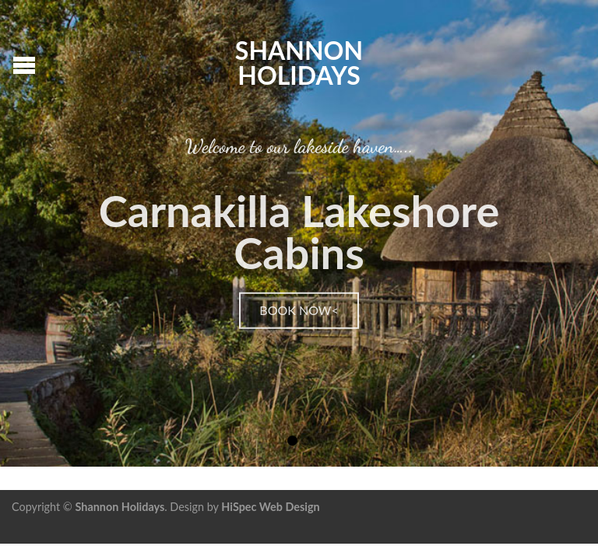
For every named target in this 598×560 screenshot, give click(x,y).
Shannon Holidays (299, 61)
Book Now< (298, 309)
